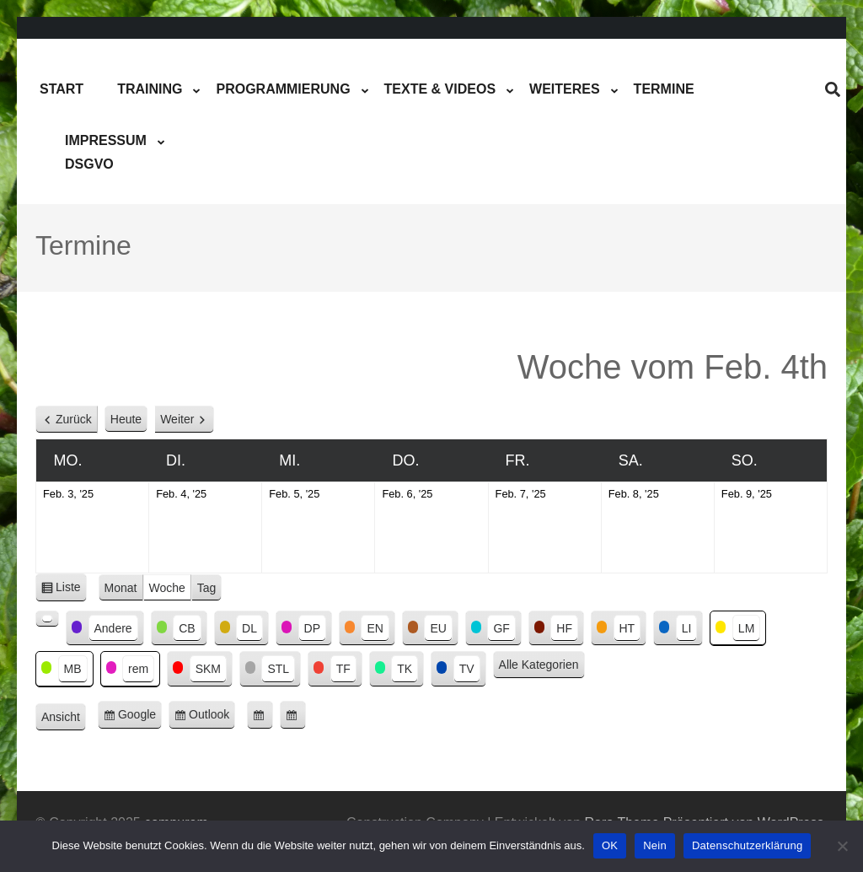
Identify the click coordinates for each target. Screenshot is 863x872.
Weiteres (564, 89)
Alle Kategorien (539, 664)
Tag (207, 588)
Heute (126, 419)
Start (61, 89)
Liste (71, 590)
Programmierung (283, 89)
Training (149, 89)
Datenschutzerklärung (747, 845)
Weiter (177, 419)
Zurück (74, 419)
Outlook (212, 717)
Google (140, 717)
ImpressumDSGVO (106, 152)
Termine (664, 89)
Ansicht (63, 718)
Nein (655, 845)
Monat (121, 588)
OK (610, 845)
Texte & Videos (440, 89)
